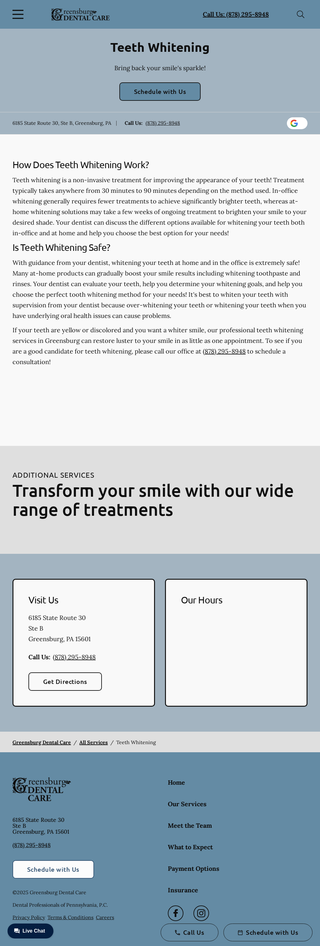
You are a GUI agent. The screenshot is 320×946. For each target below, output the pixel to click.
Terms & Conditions (70, 917)
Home (176, 782)
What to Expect (190, 847)
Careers (105, 917)
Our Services (187, 804)
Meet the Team (190, 825)
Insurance (183, 890)
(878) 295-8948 (163, 123)
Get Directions (65, 681)
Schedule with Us (160, 91)
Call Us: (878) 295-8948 (236, 14)
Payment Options (193, 868)
